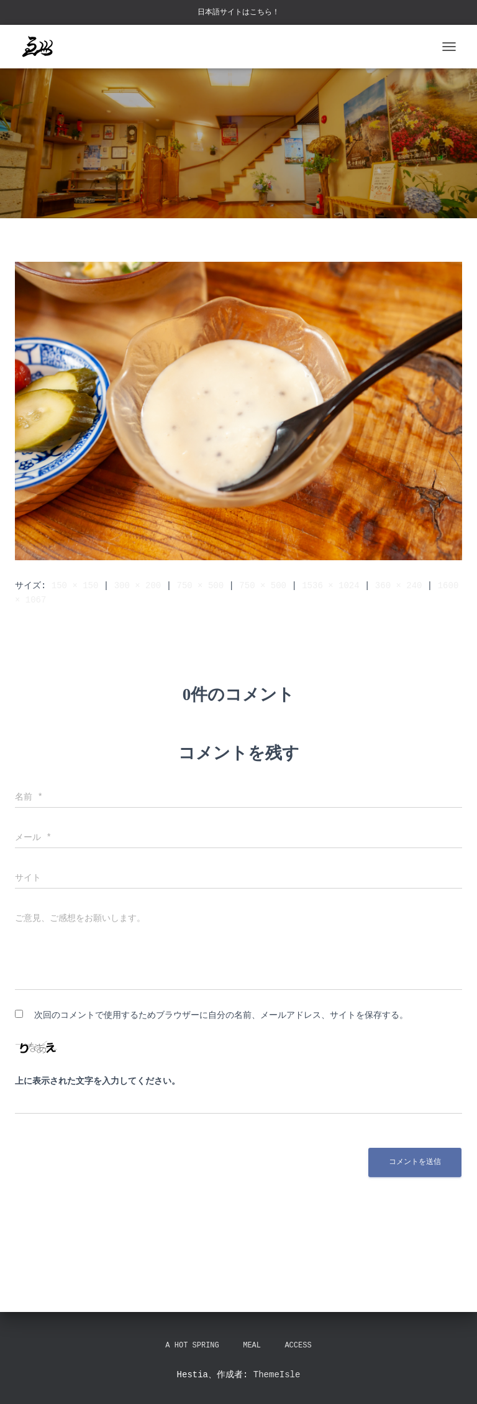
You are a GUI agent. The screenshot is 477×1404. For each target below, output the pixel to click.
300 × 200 (137, 585)
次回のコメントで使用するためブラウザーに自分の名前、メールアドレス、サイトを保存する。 (221, 1015)
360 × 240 (398, 585)
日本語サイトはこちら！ (238, 12)
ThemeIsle (277, 1374)
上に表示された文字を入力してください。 (97, 1082)
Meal (252, 1346)
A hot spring (192, 1346)
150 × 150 (75, 585)
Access (297, 1346)
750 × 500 (200, 585)
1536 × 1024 (330, 585)
